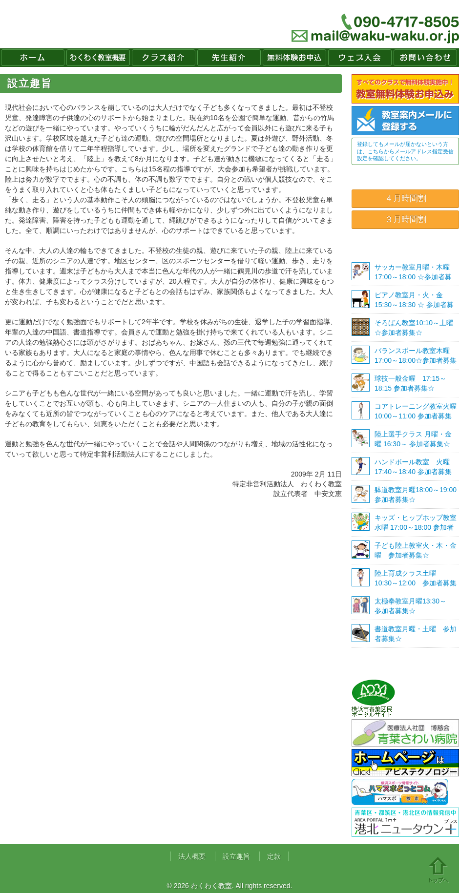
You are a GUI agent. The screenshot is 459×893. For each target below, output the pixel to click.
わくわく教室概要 (98, 57)
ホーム (32, 57)
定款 (274, 856)
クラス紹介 (163, 57)
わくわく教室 (90, 24)
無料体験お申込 (294, 57)
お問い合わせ (425, 57)
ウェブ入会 (360, 57)
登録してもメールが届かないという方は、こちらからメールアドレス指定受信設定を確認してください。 (405, 151)
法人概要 (192, 856)
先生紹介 (229, 57)
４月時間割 (405, 198)
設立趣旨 (236, 856)
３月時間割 (405, 219)
